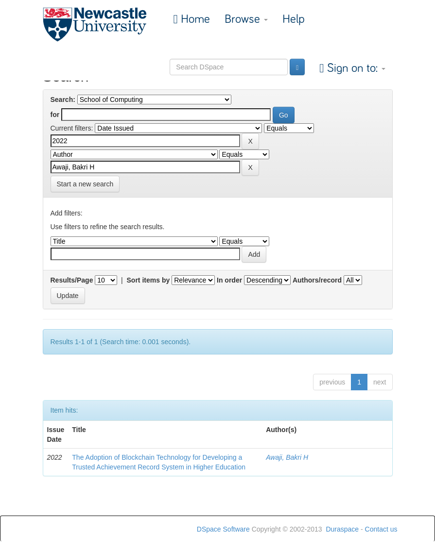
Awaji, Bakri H (287, 457)
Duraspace (342, 529)
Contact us (381, 529)
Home (194, 19)
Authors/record (317, 280)
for (55, 114)
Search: (63, 99)
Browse (246, 19)
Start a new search (85, 184)
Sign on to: (354, 68)
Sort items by (148, 280)
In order (229, 280)
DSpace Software (223, 529)
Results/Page (72, 280)
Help (293, 19)
